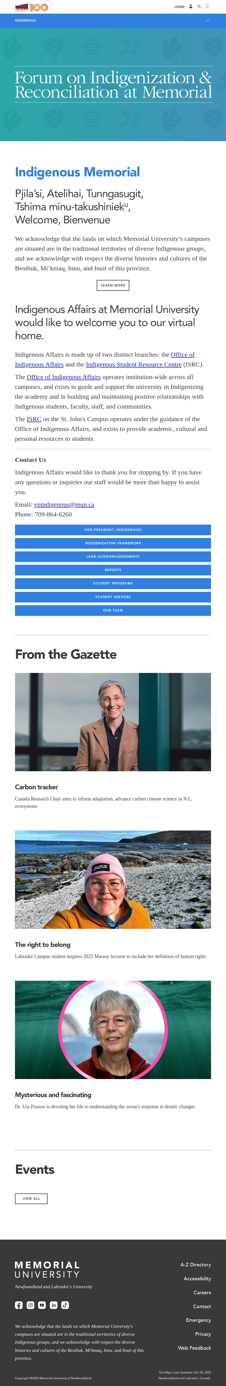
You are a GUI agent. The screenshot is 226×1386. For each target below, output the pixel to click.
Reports (113, 570)
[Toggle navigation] (207, 6)
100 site (42, 7)
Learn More (113, 285)
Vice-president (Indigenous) (113, 530)
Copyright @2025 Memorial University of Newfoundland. (53, 1378)
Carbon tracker (36, 787)
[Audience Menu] (190, 7)
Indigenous (25, 20)
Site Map (165, 1372)
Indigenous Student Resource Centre (134, 364)
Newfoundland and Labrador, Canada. (184, 1378)
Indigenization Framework (113, 543)
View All (31, 1199)
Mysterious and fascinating (53, 1095)
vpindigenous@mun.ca (64, 504)
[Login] (179, 7)
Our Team (113, 610)
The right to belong (42, 944)
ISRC (34, 418)
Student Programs (113, 583)
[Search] (199, 7)
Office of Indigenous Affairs (64, 376)
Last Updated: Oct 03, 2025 (192, 1372)
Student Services (113, 597)
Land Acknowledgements (113, 556)
